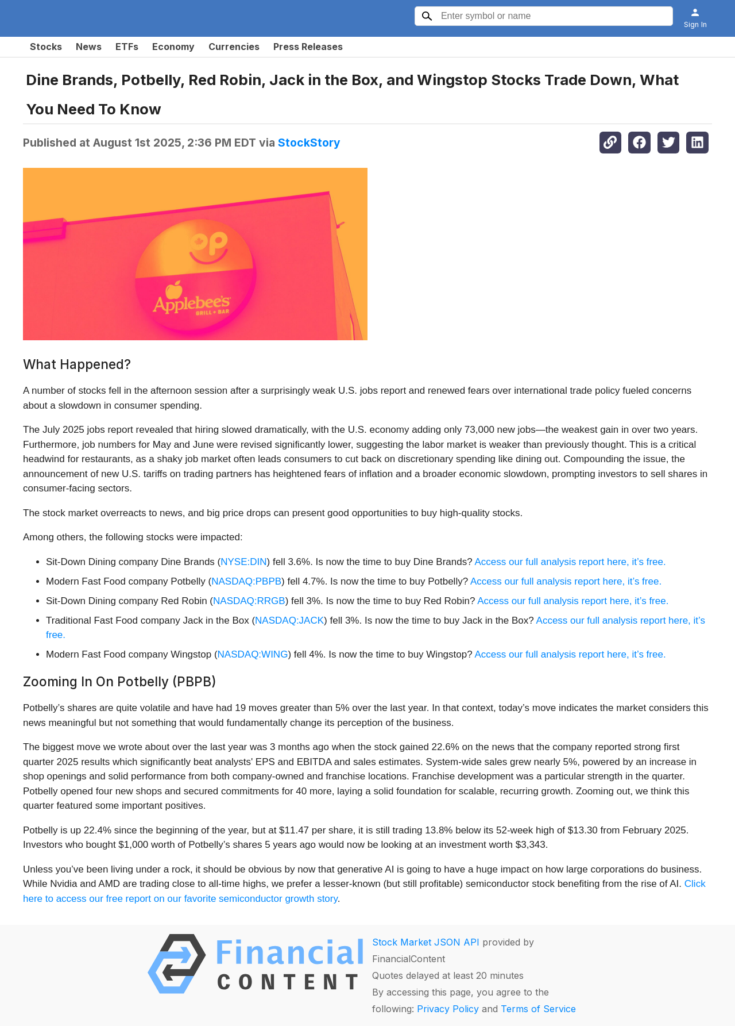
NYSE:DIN (243, 561)
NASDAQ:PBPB (246, 581)
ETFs (126, 46)
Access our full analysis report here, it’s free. (570, 561)
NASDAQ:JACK (289, 620)
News (89, 46)
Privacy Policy (448, 1009)
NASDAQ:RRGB (249, 600)
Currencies (234, 46)
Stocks (46, 46)
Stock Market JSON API (425, 942)
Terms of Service (538, 1009)
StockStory (309, 142)
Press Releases (308, 46)
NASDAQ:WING (253, 654)
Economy (173, 46)
